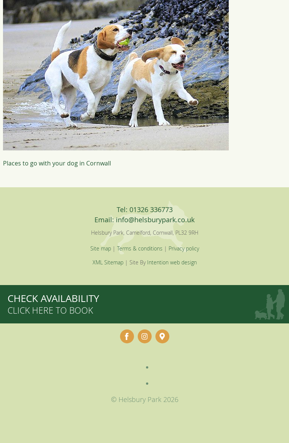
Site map (100, 248)
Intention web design (172, 262)
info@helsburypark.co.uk (155, 219)
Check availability (53, 304)
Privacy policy (184, 248)
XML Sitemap (108, 262)
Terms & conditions (140, 248)
